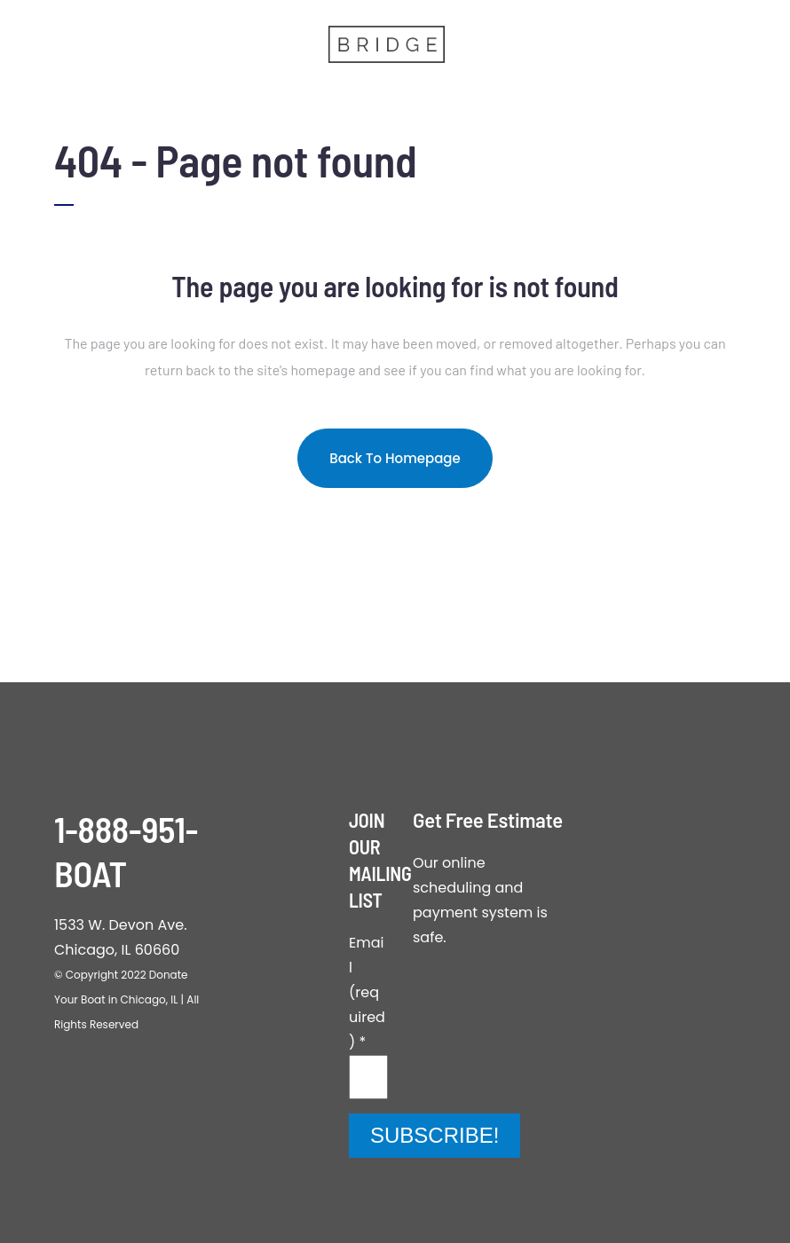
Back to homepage (395, 458)
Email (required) (367, 992)
